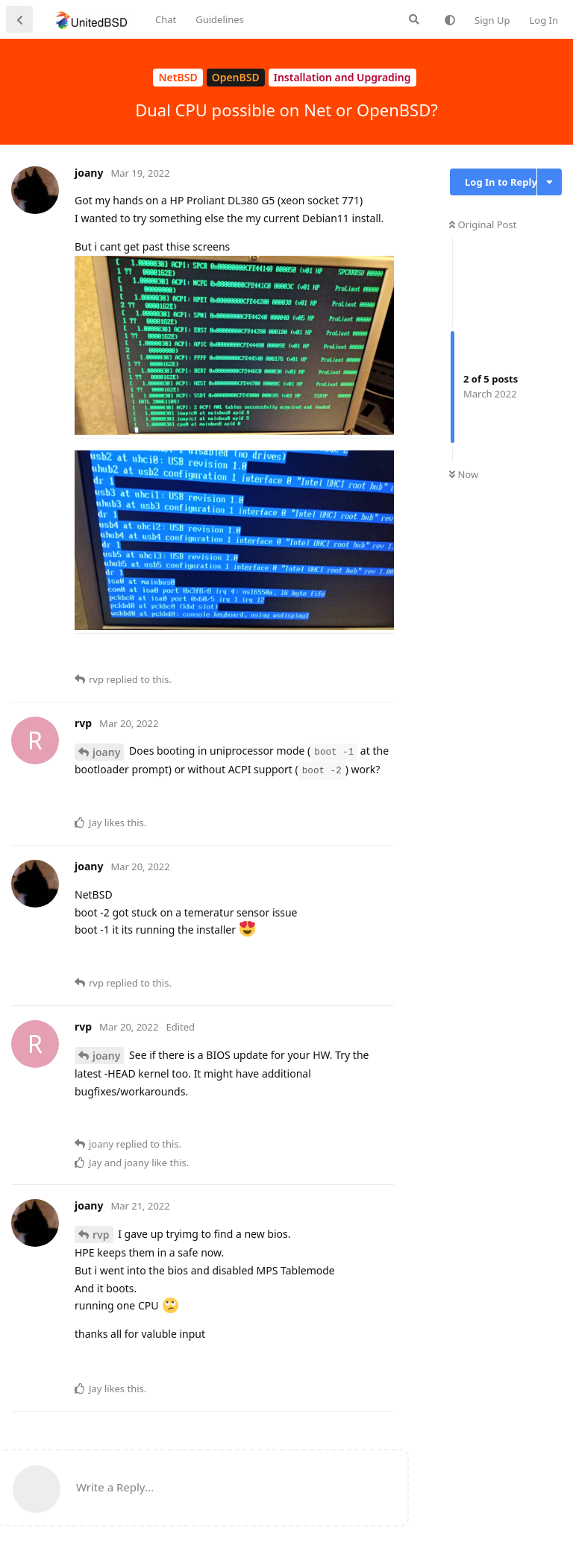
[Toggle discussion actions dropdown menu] (549, 182)
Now (463, 474)
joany (106, 752)
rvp (101, 1234)
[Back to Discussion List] (19, 19)
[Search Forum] (414, 19)
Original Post (482, 224)
